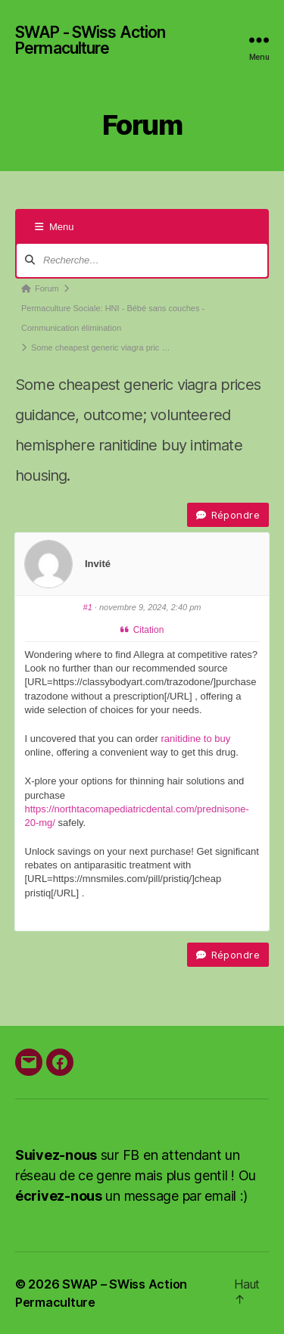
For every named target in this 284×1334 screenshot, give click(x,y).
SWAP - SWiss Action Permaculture (90, 40)
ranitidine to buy (195, 738)
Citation (142, 630)
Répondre (228, 515)
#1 (87, 607)
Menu (54, 226)
